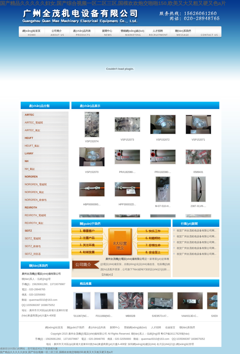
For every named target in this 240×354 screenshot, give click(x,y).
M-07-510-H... (163, 209)
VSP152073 (127, 142)
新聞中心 (107, 30)
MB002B (92, 110)
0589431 (198, 175)
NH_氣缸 (30, 168)
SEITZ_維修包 (33, 246)
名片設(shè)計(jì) (166, 344)
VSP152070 (92, 175)
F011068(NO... (107, 316)
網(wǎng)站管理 (185, 344)
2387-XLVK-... (198, 209)
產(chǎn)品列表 (82, 30)
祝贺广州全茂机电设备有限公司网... (196, 230)
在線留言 (170, 327)
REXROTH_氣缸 (34, 223)
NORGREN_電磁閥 (36, 184)
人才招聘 (158, 30)
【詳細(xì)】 (107, 274)
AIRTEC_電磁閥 (34, 122)
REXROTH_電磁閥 (35, 215)
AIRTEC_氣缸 (32, 130)
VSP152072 (163, 142)
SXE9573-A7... (127, 110)
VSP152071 (198, 142)
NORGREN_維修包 (36, 199)
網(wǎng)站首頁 (31, 30)
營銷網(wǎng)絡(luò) (132, 30)
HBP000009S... (91, 207)
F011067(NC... (83, 316)
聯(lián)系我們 (183, 30)
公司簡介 (57, 30)
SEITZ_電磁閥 (33, 238)
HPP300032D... (127, 207)
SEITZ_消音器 (33, 253)
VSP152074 (92, 144)
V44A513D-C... (162, 110)
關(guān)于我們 (75, 327)
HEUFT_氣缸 (32, 145)
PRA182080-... (127, 175)
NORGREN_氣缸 (34, 192)
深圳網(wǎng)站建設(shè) (142, 344)
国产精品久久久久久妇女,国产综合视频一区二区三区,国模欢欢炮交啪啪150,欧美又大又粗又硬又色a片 (113, 3)
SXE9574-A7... (198, 110)
